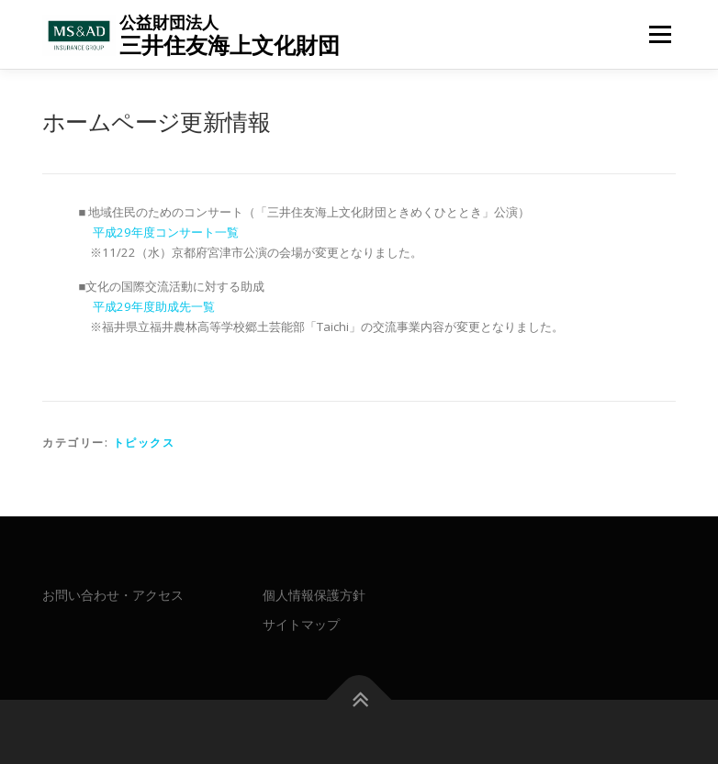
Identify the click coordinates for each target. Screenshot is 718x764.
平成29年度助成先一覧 (154, 306)
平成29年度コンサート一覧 (166, 232)
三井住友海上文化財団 (229, 44)
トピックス (144, 442)
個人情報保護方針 (314, 594)
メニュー (660, 34)
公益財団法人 (169, 22)
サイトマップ (301, 624)
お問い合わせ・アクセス (113, 594)
